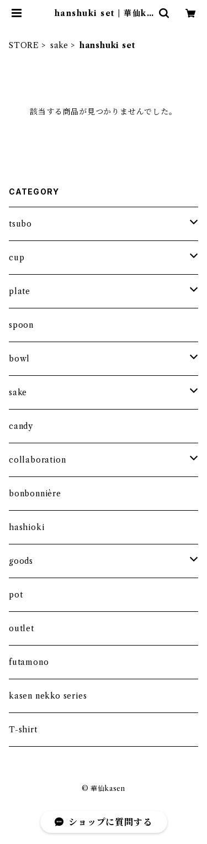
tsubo (20, 224)
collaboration (37, 460)
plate (19, 291)
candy (21, 426)
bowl (19, 359)
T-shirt (23, 730)
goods (21, 561)
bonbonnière (35, 494)
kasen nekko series (48, 696)
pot (16, 595)
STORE (24, 45)
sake (59, 45)
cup (16, 258)
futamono (29, 662)
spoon (21, 325)
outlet (21, 628)
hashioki (26, 527)
